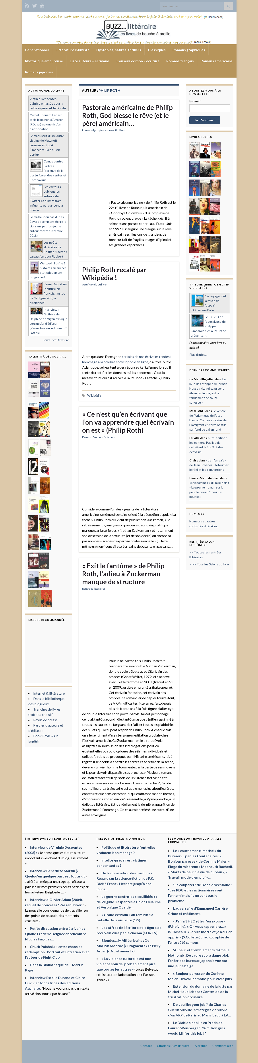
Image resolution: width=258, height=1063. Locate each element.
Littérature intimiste (72, 50)
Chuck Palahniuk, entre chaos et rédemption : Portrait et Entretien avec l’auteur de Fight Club (57, 951)
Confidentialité (222, 1045)
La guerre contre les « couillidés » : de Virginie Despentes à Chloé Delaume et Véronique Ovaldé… (129, 901)
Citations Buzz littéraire (173, 1045)
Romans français (180, 61)
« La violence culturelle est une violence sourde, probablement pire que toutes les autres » (126, 963)
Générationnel (37, 50)
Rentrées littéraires (93, 588)
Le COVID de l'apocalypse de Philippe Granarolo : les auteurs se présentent (208, 326)
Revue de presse (45, 720)
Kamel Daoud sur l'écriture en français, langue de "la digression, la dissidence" (48, 293)
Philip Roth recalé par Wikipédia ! (114, 273)
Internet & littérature (49, 693)
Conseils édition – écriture (137, 61)
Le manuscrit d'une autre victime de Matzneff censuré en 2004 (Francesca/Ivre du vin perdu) (47, 145)
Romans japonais (39, 72)
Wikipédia (94, 395)
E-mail (195, 101)
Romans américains (217, 61)
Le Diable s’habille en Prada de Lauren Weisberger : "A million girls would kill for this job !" (196, 1027)
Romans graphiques (189, 50)
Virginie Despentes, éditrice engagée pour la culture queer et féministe (48, 103)
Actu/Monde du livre (94, 284)
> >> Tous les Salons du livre (209, 564)
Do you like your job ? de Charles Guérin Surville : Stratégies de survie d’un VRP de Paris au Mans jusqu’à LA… (199, 1009)
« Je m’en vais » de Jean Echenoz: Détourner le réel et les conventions (209, 464)
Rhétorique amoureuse (44, 61)
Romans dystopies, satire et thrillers (103, 130)
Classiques (157, 50)
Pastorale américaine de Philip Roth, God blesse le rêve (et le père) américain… (127, 115)
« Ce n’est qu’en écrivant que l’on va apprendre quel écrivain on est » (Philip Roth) (128, 422)
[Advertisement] (129, 169)
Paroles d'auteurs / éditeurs (98, 437)
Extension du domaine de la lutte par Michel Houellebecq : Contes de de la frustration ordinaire (200, 991)
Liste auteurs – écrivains (90, 61)
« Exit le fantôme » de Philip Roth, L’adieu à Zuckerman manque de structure (123, 574)
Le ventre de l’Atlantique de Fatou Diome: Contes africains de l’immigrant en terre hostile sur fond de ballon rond (208, 420)
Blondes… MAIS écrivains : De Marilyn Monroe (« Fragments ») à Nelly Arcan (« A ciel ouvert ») (129, 945)
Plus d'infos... (198, 354)
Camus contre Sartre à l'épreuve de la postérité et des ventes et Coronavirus (48, 170)
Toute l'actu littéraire (56, 340)
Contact (146, 1045)
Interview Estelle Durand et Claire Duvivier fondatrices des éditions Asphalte (55, 982)
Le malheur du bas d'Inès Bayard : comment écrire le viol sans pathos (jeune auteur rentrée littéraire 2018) (48, 226)
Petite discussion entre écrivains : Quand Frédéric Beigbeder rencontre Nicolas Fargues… (55, 933)
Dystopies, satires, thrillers (118, 50)
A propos (201, 1045)
